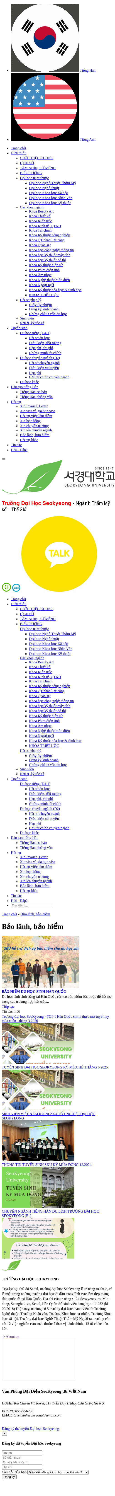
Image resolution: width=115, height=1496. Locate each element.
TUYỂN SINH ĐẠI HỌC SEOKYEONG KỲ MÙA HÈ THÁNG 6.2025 (55, 1067)
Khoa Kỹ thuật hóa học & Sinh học (55, 290)
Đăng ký (9, 1477)
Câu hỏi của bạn (14, 1472)
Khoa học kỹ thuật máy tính (49, 255)
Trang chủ (18, 148)
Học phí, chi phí (41, 348)
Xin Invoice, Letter (34, 406)
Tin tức (16, 445)
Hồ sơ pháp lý (30, 300)
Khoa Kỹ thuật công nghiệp (49, 235)
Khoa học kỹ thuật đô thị (47, 260)
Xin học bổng (30, 421)
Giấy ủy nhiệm (40, 305)
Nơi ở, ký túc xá (32, 323)
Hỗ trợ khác (29, 440)
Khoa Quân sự (40, 245)
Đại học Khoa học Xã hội (48, 193)
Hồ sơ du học (39, 338)
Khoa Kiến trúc (40, 221)
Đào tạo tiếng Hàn (24, 387)
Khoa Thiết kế (40, 216)
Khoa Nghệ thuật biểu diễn (49, 280)
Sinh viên (27, 318)
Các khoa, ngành (32, 207)
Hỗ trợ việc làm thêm (36, 416)
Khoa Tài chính (40, 230)
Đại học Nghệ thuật (44, 188)
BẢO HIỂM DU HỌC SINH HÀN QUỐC (34, 991)
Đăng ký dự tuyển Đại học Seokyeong (30, 1429)
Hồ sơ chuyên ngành (44, 363)
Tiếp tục (8, 1006)
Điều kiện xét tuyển (44, 368)
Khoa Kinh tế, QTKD (45, 226)
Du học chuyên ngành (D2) (40, 358)
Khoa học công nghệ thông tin (51, 250)
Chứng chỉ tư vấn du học (48, 314)
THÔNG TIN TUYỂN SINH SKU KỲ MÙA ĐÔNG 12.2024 (46, 1165)
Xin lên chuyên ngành (36, 430)
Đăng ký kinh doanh (44, 309)
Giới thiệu (18, 153)
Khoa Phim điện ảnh (44, 270)
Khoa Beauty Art (41, 211)
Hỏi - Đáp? (19, 450)
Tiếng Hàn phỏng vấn (36, 397)
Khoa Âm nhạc (40, 275)
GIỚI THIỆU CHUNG (36, 158)
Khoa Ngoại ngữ (41, 285)
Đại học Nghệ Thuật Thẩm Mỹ (52, 183)
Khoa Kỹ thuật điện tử (46, 265)
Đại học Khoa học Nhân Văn (50, 198)
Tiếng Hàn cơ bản (33, 392)
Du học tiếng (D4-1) (35, 333)
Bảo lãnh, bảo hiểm (34, 435)
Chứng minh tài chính (45, 353)
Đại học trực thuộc (34, 178)
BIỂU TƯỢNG (31, 173)
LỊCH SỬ (27, 163)
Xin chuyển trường (34, 426)
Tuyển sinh (19, 328)
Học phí (35, 373)
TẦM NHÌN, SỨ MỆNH (38, 168)
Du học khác (29, 382)
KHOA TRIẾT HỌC (44, 295)
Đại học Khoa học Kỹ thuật (50, 203)
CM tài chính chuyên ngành (49, 377)
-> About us (10, 1337)
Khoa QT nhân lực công (46, 240)
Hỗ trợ (16, 402)
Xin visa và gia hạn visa (37, 411)
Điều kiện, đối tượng (45, 343)
